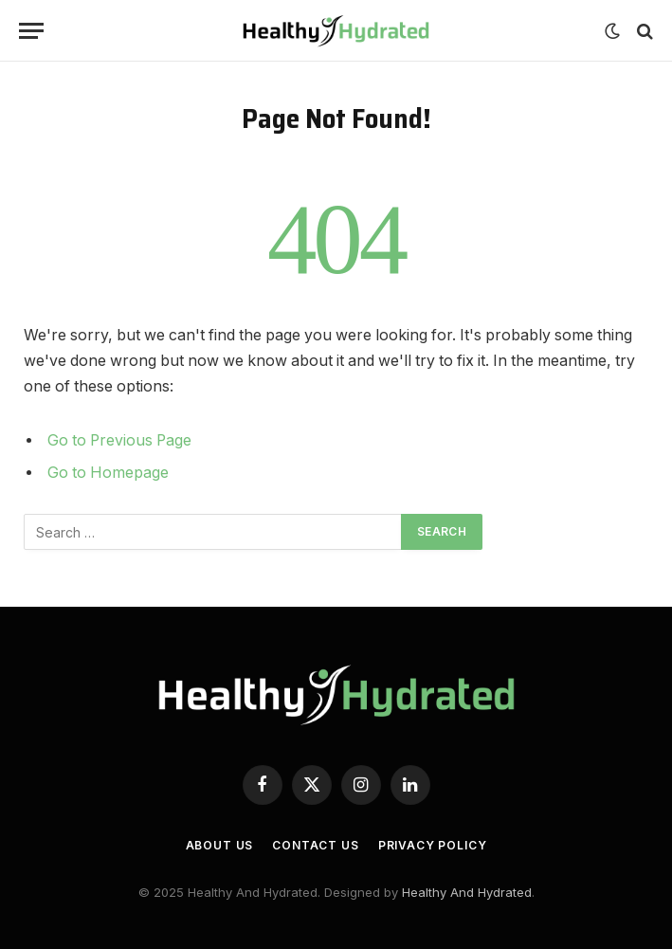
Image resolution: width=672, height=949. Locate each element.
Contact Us (315, 845)
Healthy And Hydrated (467, 892)
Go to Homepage (108, 473)
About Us (220, 845)
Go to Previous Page (119, 440)
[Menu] (31, 30)
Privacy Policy (432, 845)
